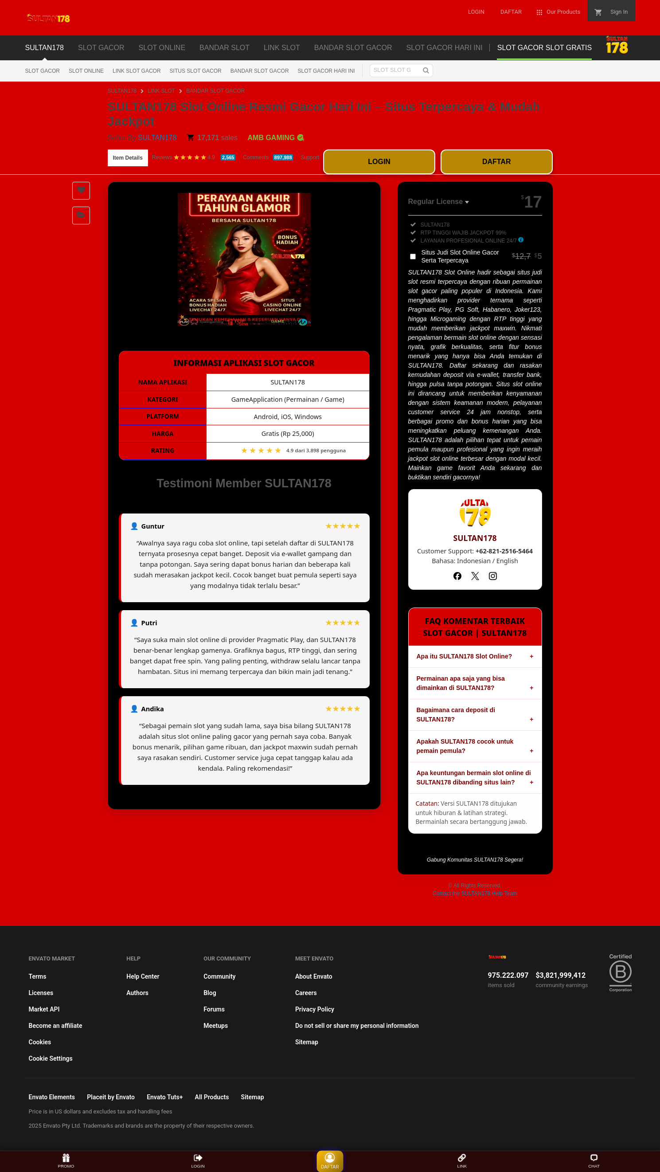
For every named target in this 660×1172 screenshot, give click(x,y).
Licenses (41, 992)
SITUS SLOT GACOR (196, 71)
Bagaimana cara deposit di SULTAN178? (456, 714)
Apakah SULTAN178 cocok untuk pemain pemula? (465, 746)
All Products (212, 1097)
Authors (137, 992)
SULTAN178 (122, 91)
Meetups (215, 1025)
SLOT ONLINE (86, 71)
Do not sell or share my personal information (357, 1025)
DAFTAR (496, 161)
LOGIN (379, 161)
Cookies (40, 1042)
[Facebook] (457, 576)
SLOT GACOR (42, 71)
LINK (462, 1161)
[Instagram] (493, 576)
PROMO (66, 1161)
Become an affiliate (55, 1025)
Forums (214, 1009)
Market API (44, 1009)
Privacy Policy (314, 1009)
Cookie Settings (51, 1058)
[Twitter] (475, 576)
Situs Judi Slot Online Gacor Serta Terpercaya (482, 256)
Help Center (142, 976)
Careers (306, 992)
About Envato (313, 976)
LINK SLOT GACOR (136, 71)
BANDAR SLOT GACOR (259, 71)
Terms (38, 976)
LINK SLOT (161, 91)
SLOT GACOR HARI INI (326, 71)
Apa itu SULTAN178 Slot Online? (464, 656)
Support (310, 157)
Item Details (128, 158)
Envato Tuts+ (165, 1097)
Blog (209, 992)
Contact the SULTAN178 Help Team (475, 893)
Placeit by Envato (111, 1097)
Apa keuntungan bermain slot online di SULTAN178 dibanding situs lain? (474, 777)
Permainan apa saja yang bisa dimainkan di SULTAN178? (461, 683)
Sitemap (306, 1042)
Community (219, 976)
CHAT (594, 1161)
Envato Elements (52, 1097)
